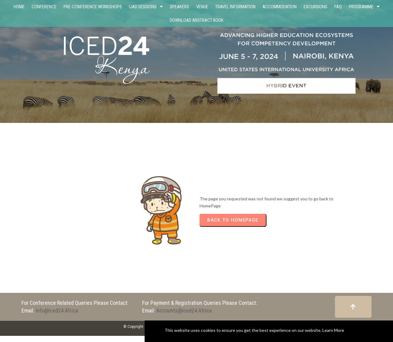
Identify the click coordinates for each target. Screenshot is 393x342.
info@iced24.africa (57, 310)
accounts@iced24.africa (184, 310)
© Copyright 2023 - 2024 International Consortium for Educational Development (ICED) (196, 326)
